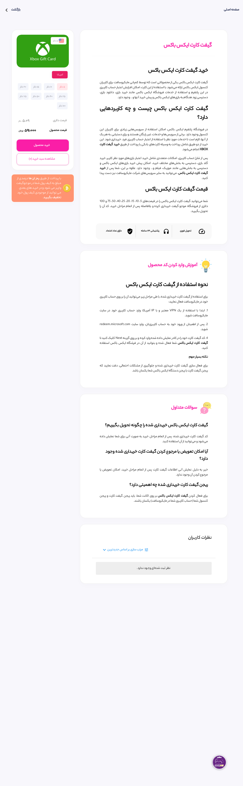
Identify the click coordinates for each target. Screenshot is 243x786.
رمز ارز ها (34, 178)
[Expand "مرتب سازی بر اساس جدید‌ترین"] (123, 550)
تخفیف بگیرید (52, 197)
